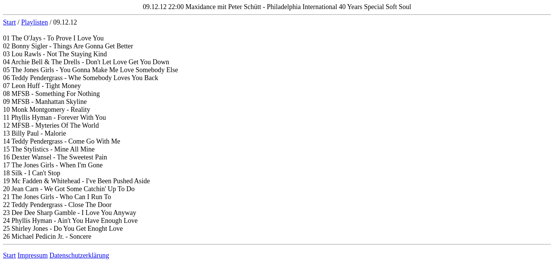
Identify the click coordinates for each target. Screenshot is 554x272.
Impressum (33, 255)
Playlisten (34, 22)
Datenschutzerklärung (79, 255)
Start (9, 22)
